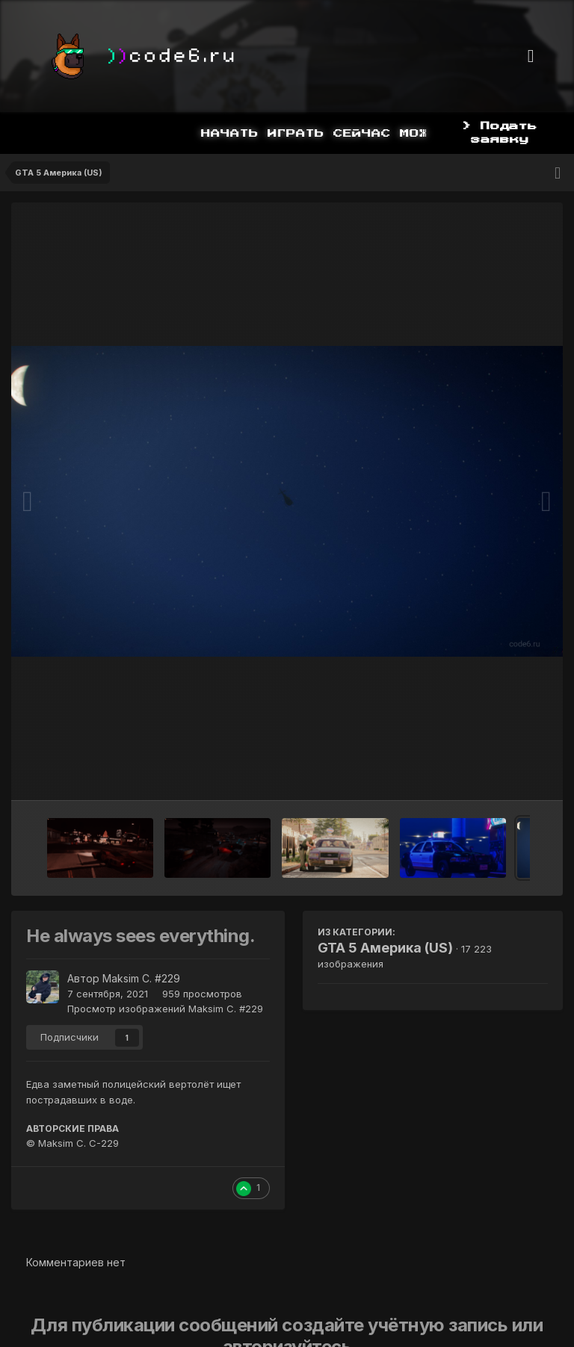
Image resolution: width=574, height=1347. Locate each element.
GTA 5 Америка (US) (385, 948)
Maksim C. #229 (141, 978)
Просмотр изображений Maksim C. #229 (165, 1009)
